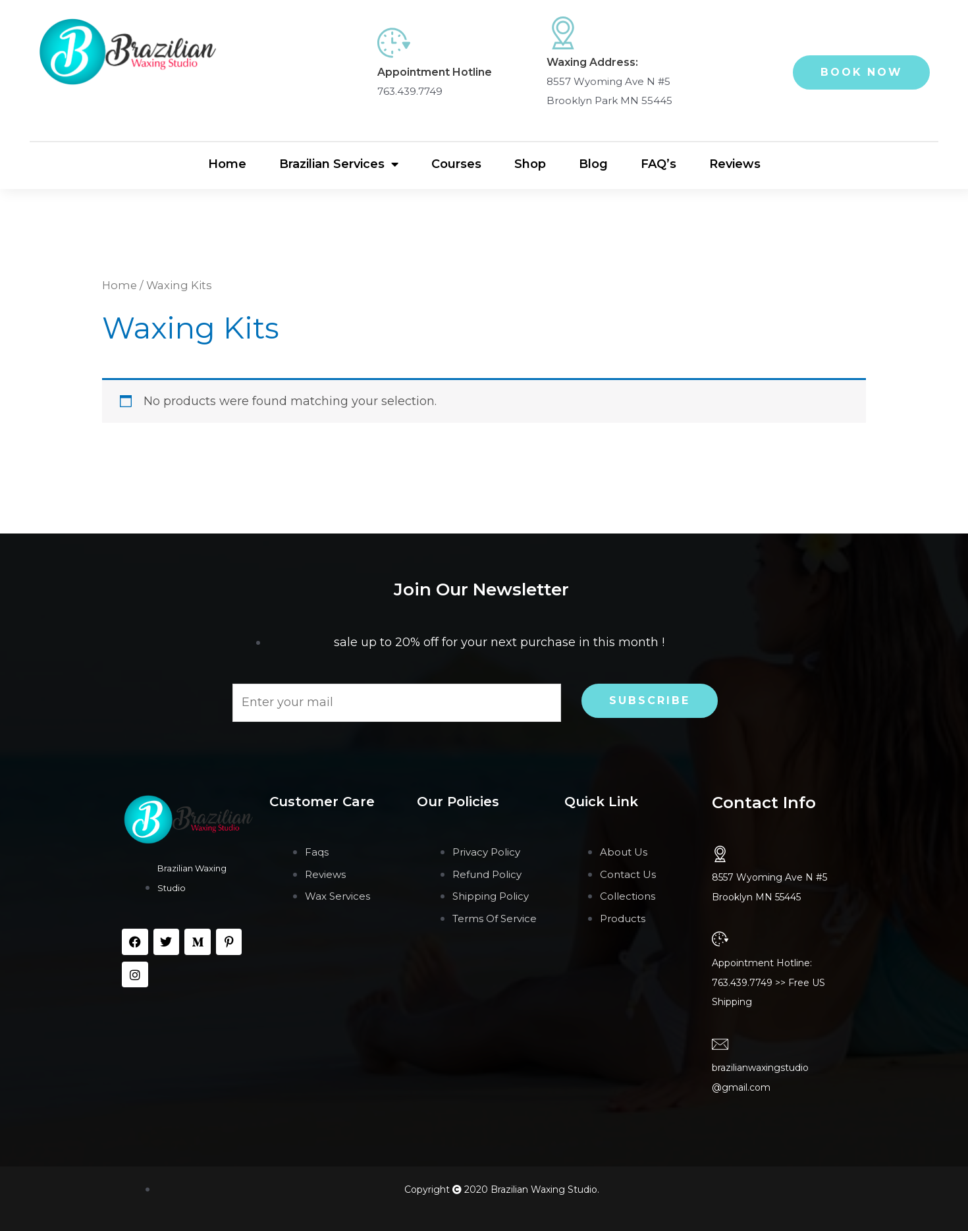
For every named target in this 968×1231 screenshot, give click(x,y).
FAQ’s (658, 164)
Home (227, 164)
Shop (530, 164)
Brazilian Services (338, 164)
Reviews (735, 164)
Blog (593, 164)
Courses (456, 164)
